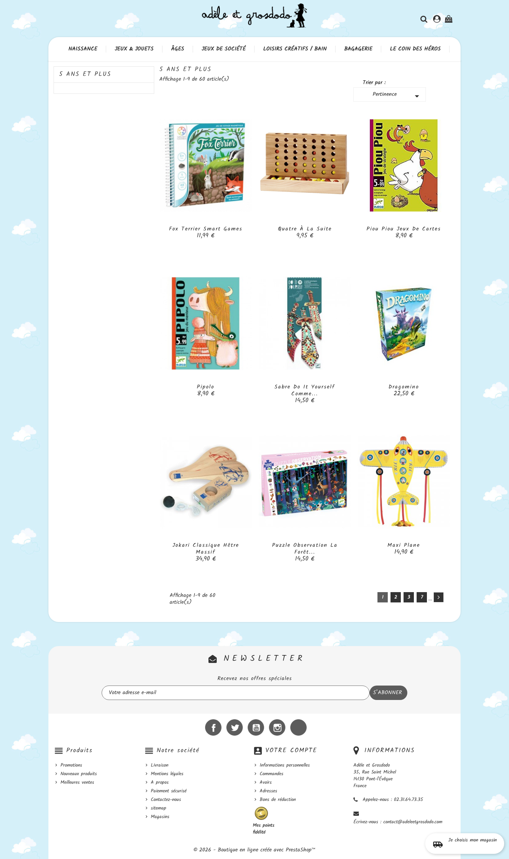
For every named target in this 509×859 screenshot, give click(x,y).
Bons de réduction (278, 799)
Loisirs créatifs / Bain (295, 49)
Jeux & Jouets (134, 49)
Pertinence (397, 95)
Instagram (277, 727)
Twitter (234, 727)
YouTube (256, 727)
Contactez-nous (166, 799)
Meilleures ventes (77, 782)
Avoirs (266, 782)
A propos (160, 782)
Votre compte (291, 751)
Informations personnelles (285, 765)
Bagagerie (358, 49)
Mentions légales (167, 774)
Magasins (160, 817)
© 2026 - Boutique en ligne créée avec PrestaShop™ (254, 850)
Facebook (213, 727)
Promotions (71, 765)
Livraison (159, 765)
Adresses (268, 791)
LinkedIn (298, 727)
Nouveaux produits (78, 774)
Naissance (82, 49)
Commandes (271, 774)
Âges (177, 49)
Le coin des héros (415, 49)
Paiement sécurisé (168, 791)
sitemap (158, 808)
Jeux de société (224, 49)
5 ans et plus (85, 74)
